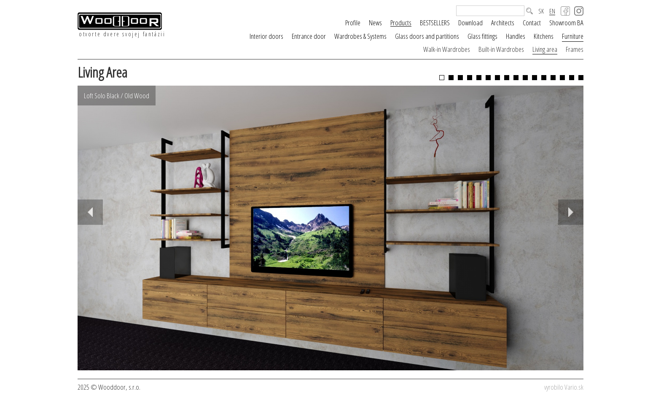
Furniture (572, 36)
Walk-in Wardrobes (446, 49)
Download (470, 22)
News (375, 22)
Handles (515, 36)
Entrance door (309, 36)
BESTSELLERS (435, 22)
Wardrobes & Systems (360, 36)
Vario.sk (573, 387)
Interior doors (266, 36)
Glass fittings (482, 36)
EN (552, 11)
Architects (502, 22)
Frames (574, 49)
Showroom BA (566, 22)
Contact (532, 22)
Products (400, 23)
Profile (352, 22)
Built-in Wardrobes (501, 49)
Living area (544, 49)
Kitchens (544, 36)
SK (541, 11)
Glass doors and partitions (427, 36)
